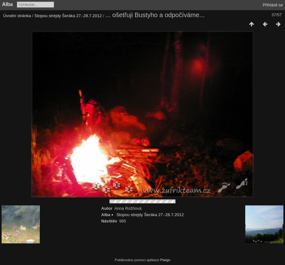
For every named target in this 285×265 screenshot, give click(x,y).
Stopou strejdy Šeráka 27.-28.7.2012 (68, 15)
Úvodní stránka (17, 15)
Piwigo (165, 260)
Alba (7, 4)
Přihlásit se (273, 5)
